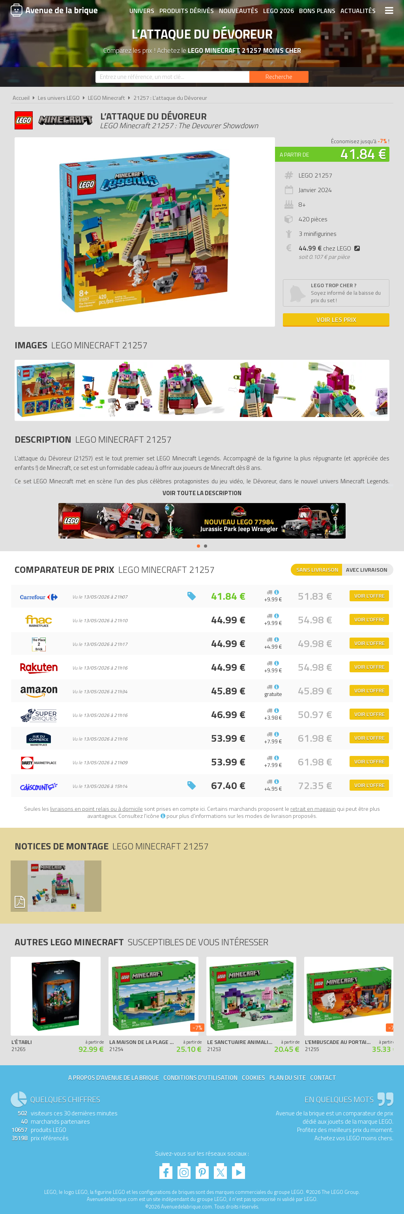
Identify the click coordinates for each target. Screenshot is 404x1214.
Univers (141, 10)
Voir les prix (336, 319)
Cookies (253, 1077)
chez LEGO (331, 248)
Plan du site (287, 1077)
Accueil (21, 98)
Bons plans (317, 10)
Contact (323, 1077)
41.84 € (363, 154)
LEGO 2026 (278, 10)
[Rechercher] (279, 77)
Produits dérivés (186, 10)
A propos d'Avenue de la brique (113, 1077)
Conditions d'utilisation (200, 1077)
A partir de (294, 154)
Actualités (358, 10)
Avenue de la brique (54, 10)
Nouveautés (238, 10)
